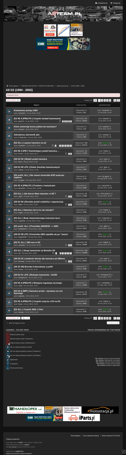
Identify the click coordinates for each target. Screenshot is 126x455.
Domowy (21, 261)
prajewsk (21, 296)
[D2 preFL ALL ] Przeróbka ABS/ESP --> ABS (36, 226)
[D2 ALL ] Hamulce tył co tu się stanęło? (34, 210)
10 (62, 253)
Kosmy (20, 269)
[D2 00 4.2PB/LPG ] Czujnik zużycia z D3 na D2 (37, 301)
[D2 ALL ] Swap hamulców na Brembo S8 (34, 250)
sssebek (106, 135)
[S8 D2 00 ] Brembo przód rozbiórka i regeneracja (38, 202)
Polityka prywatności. (13, 439)
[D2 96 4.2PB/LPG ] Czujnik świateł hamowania (37, 118)
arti (19, 253)
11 (65, 253)
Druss (20, 304)
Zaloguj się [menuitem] (115, 3)
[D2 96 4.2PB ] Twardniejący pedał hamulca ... (36, 151)
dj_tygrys (21, 180)
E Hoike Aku (22, 137)
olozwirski (21, 145)
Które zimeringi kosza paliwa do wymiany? (35, 126)
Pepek (105, 151)
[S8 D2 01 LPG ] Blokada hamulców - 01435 (35, 275)
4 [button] (107, 100)
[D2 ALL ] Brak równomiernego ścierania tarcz (37, 218)
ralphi (20, 196)
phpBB (20, 442)
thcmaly (21, 312)
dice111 (106, 143)
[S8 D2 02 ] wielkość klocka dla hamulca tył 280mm (39, 258)
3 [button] (104, 100)
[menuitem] (16, 454)
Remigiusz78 (22, 277)
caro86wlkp (106, 283)
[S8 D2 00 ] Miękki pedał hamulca (30, 159)
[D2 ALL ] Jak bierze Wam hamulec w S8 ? (35, 194)
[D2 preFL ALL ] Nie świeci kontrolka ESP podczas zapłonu (39, 176)
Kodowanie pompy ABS (26, 110)
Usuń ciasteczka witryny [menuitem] (91, 436)
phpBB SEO (20, 451)
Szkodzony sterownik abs (27, 135)
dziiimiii (20, 170)
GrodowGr (21, 113)
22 (65, 145)
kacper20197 (22, 237)
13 (70, 253)
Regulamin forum (12, 95)
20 (60, 145)
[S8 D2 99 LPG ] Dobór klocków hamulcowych (37, 167)
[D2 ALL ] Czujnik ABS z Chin (28, 309)
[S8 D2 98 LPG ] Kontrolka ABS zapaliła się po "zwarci (41, 234)
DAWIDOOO (22, 229)
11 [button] (115, 100)
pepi (105, 258)
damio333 (21, 188)
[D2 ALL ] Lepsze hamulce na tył (30, 143)
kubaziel (106, 118)
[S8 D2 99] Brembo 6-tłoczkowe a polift (33, 267)
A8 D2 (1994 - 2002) (19, 90)
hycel (20, 162)
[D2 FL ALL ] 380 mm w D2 (27, 242)
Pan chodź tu (105, 194)
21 (62, 145)
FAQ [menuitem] (5, 20)
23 (68, 145)
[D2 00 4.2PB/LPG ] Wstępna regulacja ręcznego (38, 283)
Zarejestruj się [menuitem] (101, 3)
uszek (20, 286)
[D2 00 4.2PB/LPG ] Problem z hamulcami (34, 185)
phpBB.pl (26, 444)
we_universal (12, 447)
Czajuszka (21, 221)
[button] (95, 100)
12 (68, 253)
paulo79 (21, 121)
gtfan (106, 167)
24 (70, 145)
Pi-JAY (20, 154)
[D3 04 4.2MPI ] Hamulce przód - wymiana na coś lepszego (38, 292)
